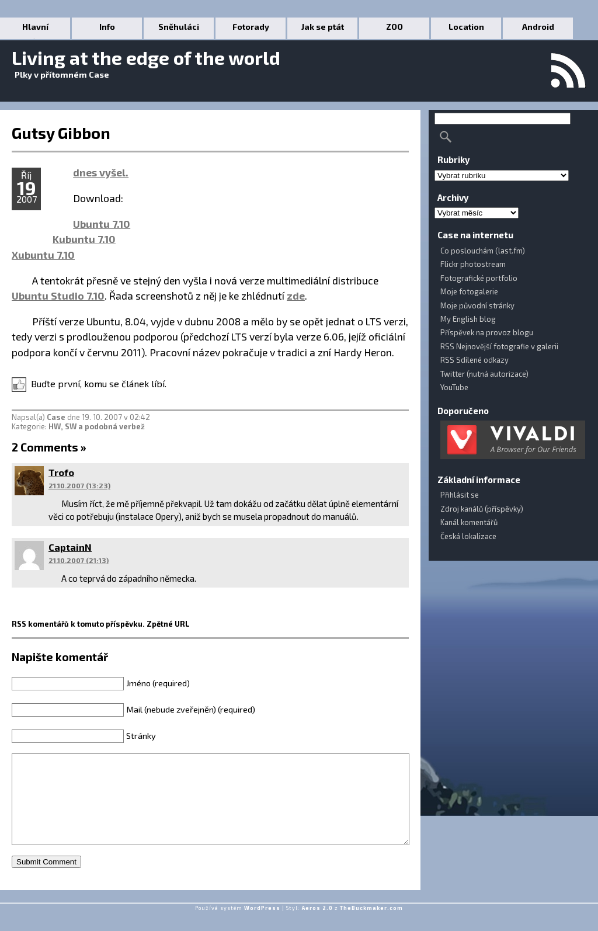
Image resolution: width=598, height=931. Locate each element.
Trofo (61, 472)
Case (56, 417)
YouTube (454, 387)
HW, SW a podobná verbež (96, 426)
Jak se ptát (322, 27)
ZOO (394, 27)
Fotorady (250, 27)
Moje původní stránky (477, 305)
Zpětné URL (168, 623)
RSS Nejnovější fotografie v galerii (499, 346)
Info (107, 27)
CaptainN (70, 547)
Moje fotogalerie (469, 291)
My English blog (468, 319)
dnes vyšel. (100, 172)
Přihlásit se (459, 494)
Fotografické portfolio (478, 278)
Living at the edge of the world (146, 57)
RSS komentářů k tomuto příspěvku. (78, 623)
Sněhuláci (178, 27)
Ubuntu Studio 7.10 (58, 295)
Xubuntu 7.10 (43, 254)
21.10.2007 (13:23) (79, 485)
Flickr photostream (473, 264)
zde (296, 295)
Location (466, 27)
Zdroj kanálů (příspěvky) (481, 508)
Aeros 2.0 (317, 925)
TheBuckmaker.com (371, 925)
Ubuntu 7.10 (101, 223)
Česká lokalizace (468, 536)
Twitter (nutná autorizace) (484, 373)
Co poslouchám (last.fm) (482, 250)
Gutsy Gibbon (61, 132)
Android (538, 27)
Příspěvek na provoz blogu (486, 332)
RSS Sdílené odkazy (474, 359)
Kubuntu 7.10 (84, 238)
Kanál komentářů (469, 522)
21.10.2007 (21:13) (78, 560)
